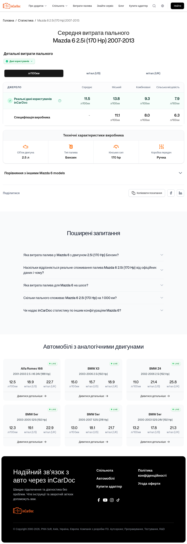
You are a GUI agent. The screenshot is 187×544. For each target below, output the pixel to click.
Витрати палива (82, 5)
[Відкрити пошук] (154, 5)
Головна (8, 20)
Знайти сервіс (105, 5)
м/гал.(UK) (153, 73)
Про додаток (38, 5)
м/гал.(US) (93, 73)
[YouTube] (105, 500)
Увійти (177, 5)
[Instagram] (112, 500)
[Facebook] (98, 500)
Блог (121, 5)
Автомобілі (105, 478)
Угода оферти (149, 483)
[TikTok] (118, 500)
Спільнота (60, 5)
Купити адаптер (138, 5)
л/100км (34, 73)
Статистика (25, 20)
